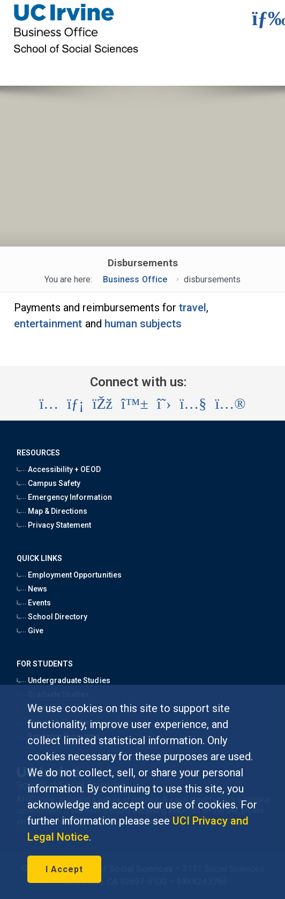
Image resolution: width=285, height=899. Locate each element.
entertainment (48, 323)
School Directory (52, 616)
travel (192, 307)
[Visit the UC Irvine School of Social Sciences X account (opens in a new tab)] (164, 404)
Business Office (135, 279)
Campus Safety (49, 483)
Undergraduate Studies (63, 680)
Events (34, 602)
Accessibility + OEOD (59, 469)
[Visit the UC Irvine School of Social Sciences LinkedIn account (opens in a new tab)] (75, 404)
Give (30, 630)
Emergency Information (64, 497)
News (32, 589)
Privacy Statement (54, 525)
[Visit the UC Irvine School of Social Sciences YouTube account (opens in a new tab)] (192, 404)
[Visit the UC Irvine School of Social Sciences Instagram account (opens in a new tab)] (48, 404)
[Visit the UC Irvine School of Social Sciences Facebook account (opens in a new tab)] (102, 404)
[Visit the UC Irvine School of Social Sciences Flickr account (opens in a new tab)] (230, 404)
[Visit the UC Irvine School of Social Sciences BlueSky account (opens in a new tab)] (134, 404)
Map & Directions (52, 511)
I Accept (64, 869)
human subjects (143, 323)
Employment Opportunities (69, 575)
